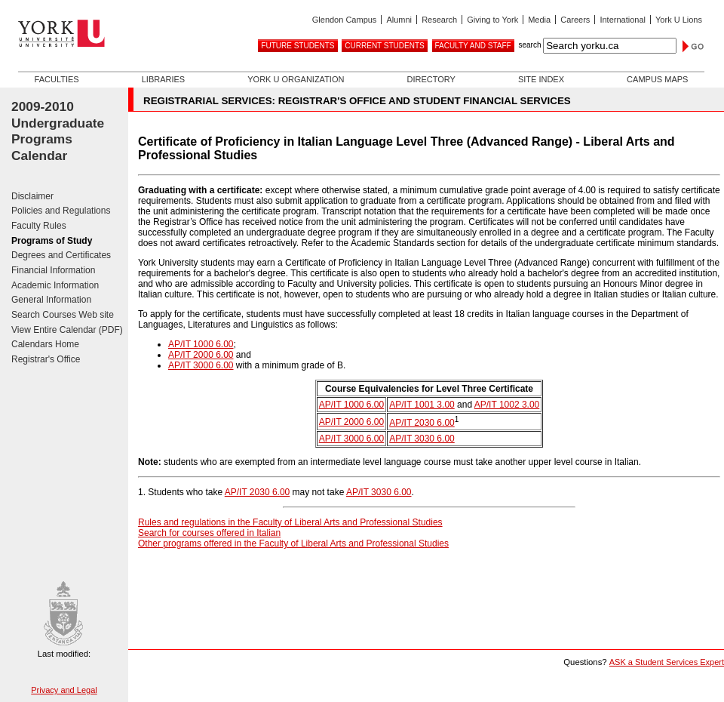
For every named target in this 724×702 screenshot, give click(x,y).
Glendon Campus (344, 19)
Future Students (297, 46)
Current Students (384, 46)
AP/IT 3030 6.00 (422, 438)
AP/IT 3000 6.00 (201, 365)
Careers (575, 19)
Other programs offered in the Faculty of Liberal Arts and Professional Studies (293, 543)
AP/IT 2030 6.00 (422, 422)
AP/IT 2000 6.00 (201, 354)
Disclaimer (32, 196)
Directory (430, 79)
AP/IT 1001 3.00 (422, 404)
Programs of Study (51, 241)
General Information (51, 299)
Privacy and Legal (64, 689)
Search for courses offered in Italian (209, 533)
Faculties (57, 79)
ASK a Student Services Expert (666, 662)
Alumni (399, 19)
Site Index (541, 79)
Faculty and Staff (473, 46)
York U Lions (678, 19)
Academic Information (55, 285)
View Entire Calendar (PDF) (67, 330)
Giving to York (492, 19)
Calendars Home (45, 344)
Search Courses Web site (62, 314)
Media (539, 19)
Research (439, 19)
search (529, 45)
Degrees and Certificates (61, 255)
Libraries (163, 79)
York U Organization (295, 79)
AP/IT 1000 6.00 (201, 344)
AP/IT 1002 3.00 (507, 404)
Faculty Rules (38, 225)
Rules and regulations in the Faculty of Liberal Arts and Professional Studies (290, 522)
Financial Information (53, 270)
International (623, 19)
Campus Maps (657, 79)
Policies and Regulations (60, 210)
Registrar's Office (45, 359)
